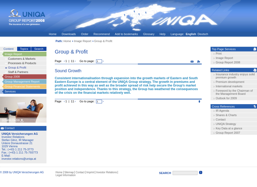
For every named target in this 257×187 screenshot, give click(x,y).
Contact (221, 119)
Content (8, 48)
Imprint (90, 172)
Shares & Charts (226, 115)
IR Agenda (222, 110)
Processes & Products (22, 63)
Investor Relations (106, 172)
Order (84, 34)
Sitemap (69, 172)
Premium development (230, 81)
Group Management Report (22, 81)
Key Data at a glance (229, 128)
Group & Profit (17, 67)
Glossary (148, 34)
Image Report (82, 41)
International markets (229, 86)
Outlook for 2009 (226, 98)
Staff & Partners (18, 72)
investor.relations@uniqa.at (19, 158)
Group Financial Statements (22, 86)
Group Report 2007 (228, 132)
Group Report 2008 (228, 62)
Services (10, 91)
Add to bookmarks (126, 34)
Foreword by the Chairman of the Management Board (234, 92)
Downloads (69, 34)
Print (219, 53)
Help (163, 34)
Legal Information (66, 175)
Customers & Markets (22, 58)
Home (52, 34)
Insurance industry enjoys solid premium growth (235, 76)
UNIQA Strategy (226, 123)
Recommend (101, 34)
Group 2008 (12, 76)
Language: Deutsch (189, 34)
